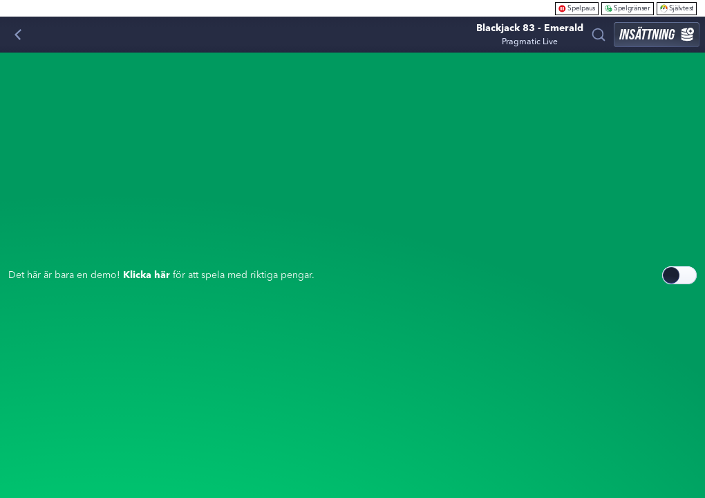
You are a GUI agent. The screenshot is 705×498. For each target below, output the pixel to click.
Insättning (656, 34)
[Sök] (598, 34)
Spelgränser (627, 7)
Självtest (676, 7)
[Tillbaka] (18, 34)
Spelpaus (576, 7)
